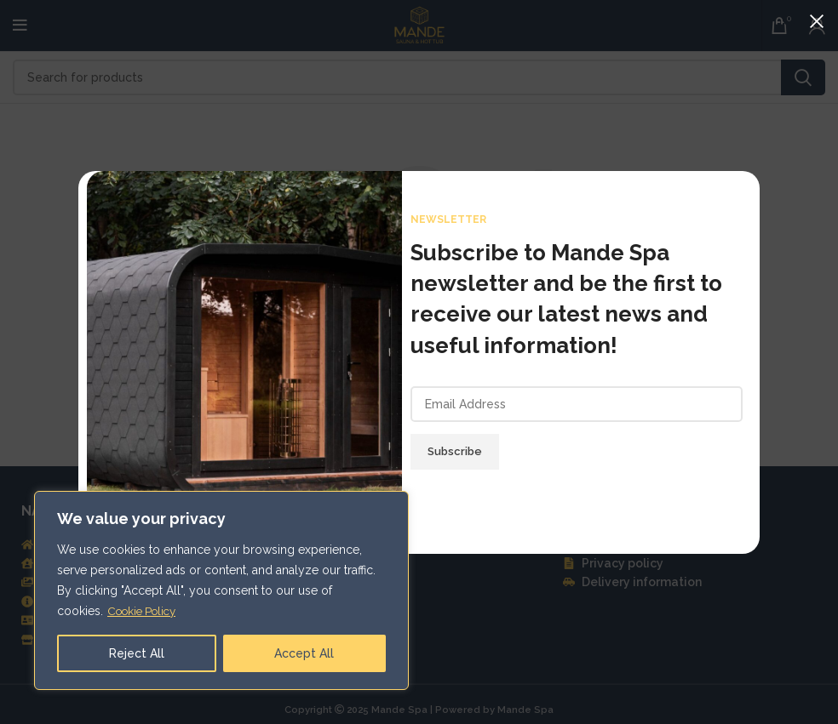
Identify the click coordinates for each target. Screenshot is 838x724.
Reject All (136, 653)
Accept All (304, 653)
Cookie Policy (145, 611)
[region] (221, 590)
